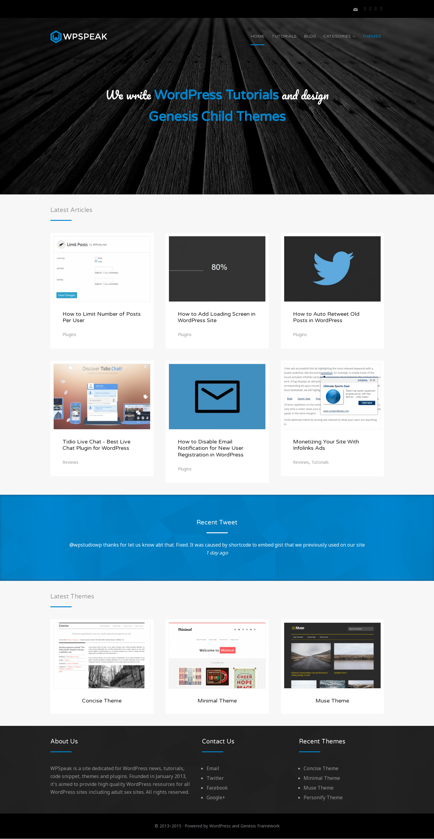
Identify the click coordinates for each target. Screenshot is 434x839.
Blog (310, 36)
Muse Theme (332, 701)
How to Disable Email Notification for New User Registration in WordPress (211, 448)
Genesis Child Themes (217, 117)
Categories (337, 36)
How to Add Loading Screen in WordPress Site (216, 317)
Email (213, 768)
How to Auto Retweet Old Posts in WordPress (326, 317)
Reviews (70, 462)
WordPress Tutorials (216, 95)
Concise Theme (102, 701)
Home (257, 36)
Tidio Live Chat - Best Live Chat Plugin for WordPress (96, 445)
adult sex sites (127, 792)
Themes (371, 36)
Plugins (69, 335)
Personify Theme (323, 797)
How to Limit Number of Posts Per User (101, 317)
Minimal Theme (217, 701)
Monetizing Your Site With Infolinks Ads (326, 445)
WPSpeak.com (79, 37)
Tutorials (284, 36)
